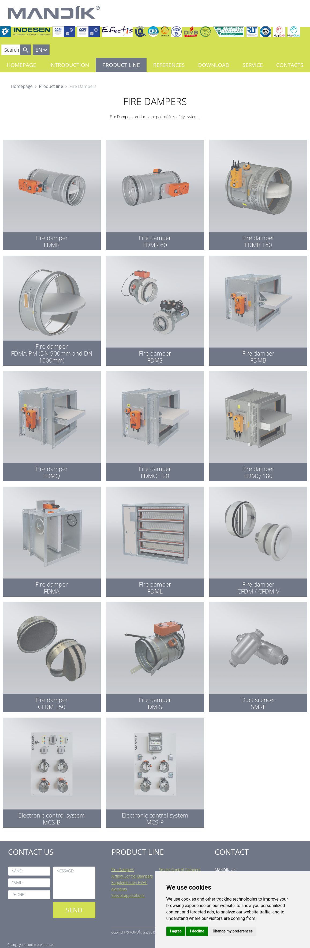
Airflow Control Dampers (132, 876)
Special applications (127, 895)
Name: (17, 871)
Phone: (18, 894)
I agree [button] (176, 931)
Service (253, 65)
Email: (17, 882)
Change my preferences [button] (233, 931)
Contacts (289, 65)
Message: (65, 871)
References (169, 65)
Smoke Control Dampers (179, 869)
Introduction (69, 65)
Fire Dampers (122, 869)
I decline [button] (197, 931)
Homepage (21, 65)
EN (38, 49)
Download (213, 65)
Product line (121, 65)
